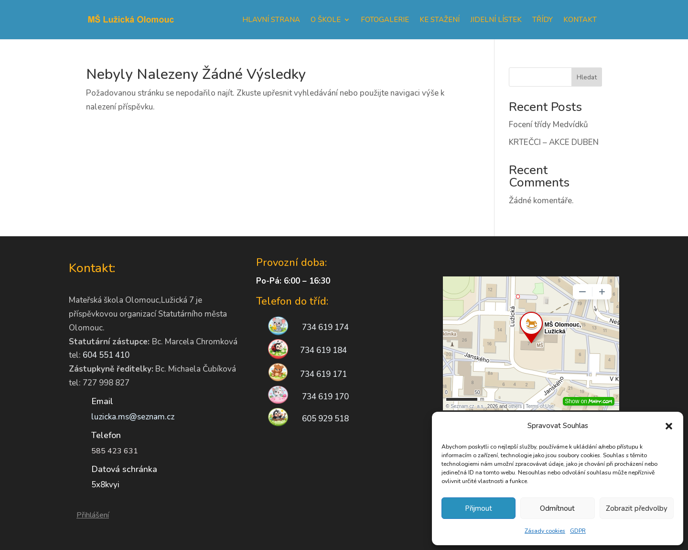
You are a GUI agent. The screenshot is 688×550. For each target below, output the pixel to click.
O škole (326, 19)
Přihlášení (92, 515)
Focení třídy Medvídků (548, 124)
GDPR (578, 531)
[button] (669, 426)
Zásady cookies (545, 531)
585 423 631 (114, 451)
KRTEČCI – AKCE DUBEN (554, 142)
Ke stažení (439, 19)
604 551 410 (106, 355)
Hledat (587, 77)
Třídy (542, 19)
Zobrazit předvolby (636, 508)
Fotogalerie (385, 19)
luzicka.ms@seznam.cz (132, 416)
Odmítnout (557, 508)
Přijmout (478, 508)
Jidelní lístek (496, 19)
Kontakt (580, 19)
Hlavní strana (271, 19)
